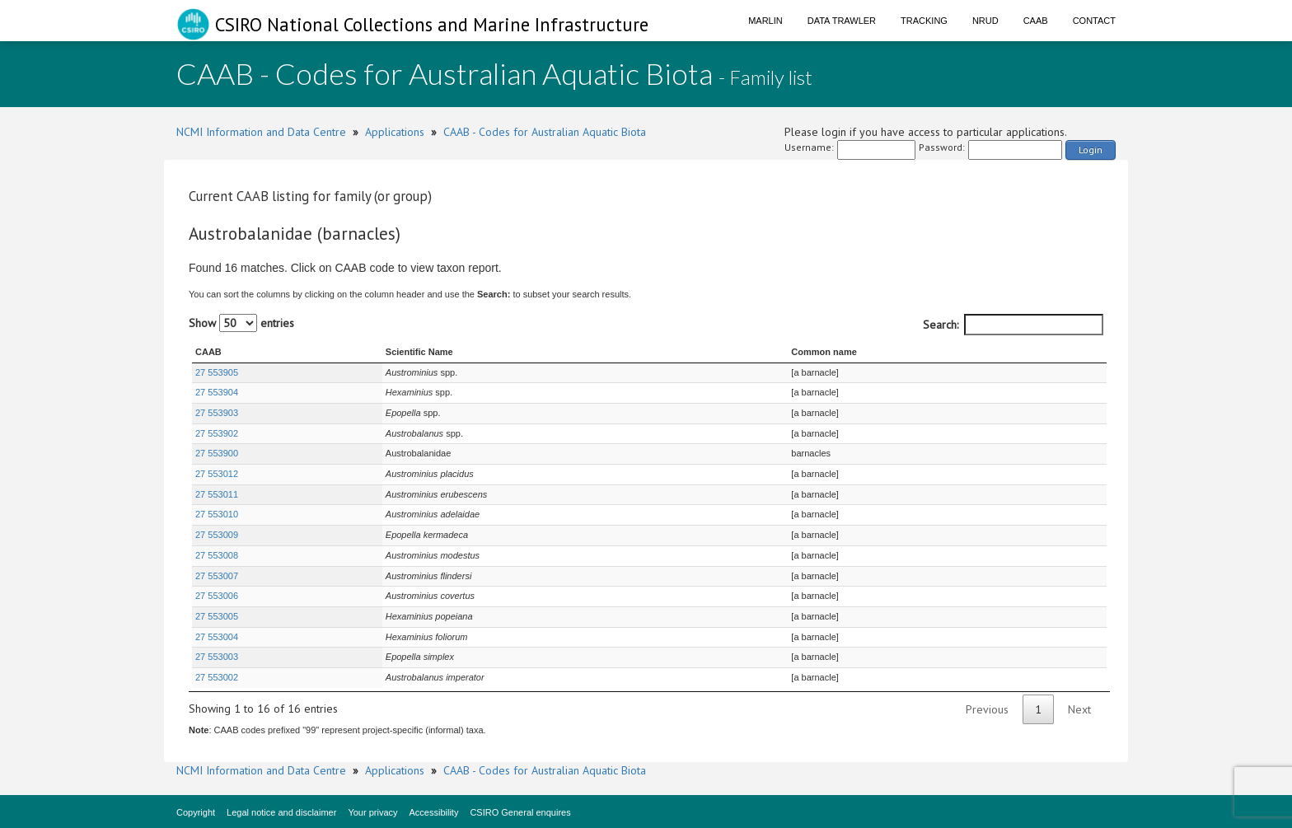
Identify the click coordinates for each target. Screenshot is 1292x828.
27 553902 (216, 433)
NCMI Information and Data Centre (261, 131)
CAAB (1035, 21)
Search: (1013, 324)
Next (1079, 709)
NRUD (985, 21)
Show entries (241, 323)
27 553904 (216, 392)
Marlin (765, 21)
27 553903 (216, 413)
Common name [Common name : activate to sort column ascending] (823, 352)
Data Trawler (842, 21)
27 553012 (216, 474)
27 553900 (216, 453)
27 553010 (216, 514)
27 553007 (216, 576)
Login (1090, 149)
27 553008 (216, 555)
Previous (987, 709)
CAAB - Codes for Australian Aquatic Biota (544, 131)
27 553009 (216, 535)
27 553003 (216, 657)
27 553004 (216, 637)
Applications (394, 131)
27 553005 (216, 616)
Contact (1094, 21)
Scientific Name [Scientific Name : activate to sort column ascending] (419, 352)
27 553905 (216, 372)
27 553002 (216, 677)
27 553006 (216, 596)
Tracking (924, 21)
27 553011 (216, 494)
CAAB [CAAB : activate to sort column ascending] (208, 352)
